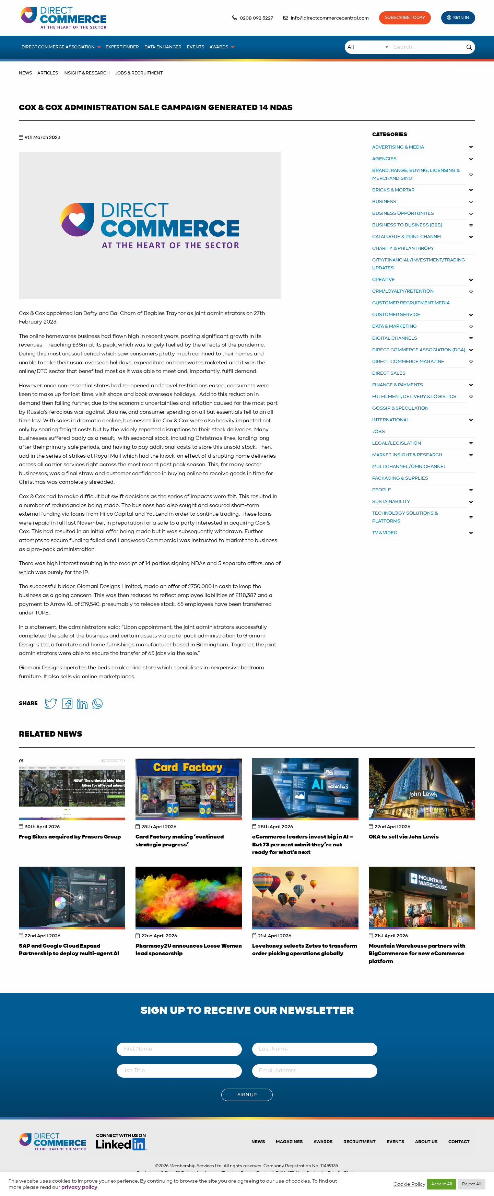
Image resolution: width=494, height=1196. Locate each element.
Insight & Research (86, 73)
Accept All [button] (441, 1184)
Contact (459, 1142)
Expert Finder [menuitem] (122, 47)
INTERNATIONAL (390, 420)
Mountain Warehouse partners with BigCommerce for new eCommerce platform (417, 953)
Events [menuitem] (195, 47)
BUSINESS (384, 201)
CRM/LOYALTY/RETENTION (403, 291)
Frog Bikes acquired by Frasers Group (70, 837)
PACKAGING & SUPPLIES (400, 478)
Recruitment (359, 1142)
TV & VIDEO (385, 532)
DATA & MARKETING (394, 326)
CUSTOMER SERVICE (396, 314)
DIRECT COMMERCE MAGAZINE (408, 361)
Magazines (289, 1142)
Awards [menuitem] (219, 47)
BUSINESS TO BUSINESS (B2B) (407, 225)
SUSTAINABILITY (391, 501)
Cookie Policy (409, 1184)
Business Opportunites (403, 213)
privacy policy (79, 1187)
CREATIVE (383, 279)
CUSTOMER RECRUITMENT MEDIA (411, 303)
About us (426, 1142)
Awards (323, 1142)
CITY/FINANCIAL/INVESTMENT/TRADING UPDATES (418, 264)
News (25, 73)
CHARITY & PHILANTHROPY (403, 248)
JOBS (378, 431)
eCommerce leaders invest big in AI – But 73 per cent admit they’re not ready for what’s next (302, 844)
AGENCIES (384, 158)
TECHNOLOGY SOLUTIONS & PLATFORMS (405, 517)
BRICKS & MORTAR (393, 190)
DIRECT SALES (388, 373)
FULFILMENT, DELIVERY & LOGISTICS (414, 396)
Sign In (461, 18)
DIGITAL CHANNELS (394, 338)
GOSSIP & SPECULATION (400, 408)
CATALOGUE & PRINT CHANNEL (407, 236)
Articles (47, 73)
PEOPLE (381, 490)
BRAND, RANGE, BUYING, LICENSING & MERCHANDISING (416, 174)
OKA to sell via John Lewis (404, 837)
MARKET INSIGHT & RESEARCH (407, 455)
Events (395, 1142)
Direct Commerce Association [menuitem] (58, 47)
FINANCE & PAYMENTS (397, 385)
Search (469, 47)
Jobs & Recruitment (139, 73)
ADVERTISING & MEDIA (398, 147)
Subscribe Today (405, 17)
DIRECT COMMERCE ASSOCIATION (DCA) (418, 350)
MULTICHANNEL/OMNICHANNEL (409, 466)
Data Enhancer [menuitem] (162, 47)
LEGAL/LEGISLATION (396, 443)
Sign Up (247, 1094)
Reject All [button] (471, 1184)
